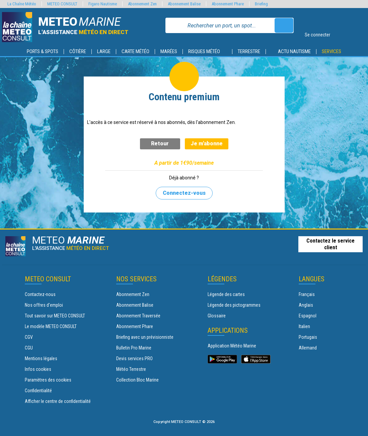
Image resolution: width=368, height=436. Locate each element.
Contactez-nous (40, 294)
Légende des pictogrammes (234, 305)
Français (307, 294)
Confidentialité (38, 390)
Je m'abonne (207, 143)
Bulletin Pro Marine (133, 347)
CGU (29, 347)
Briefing (261, 3)
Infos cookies (38, 369)
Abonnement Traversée (138, 315)
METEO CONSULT (62, 3)
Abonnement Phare (134, 326)
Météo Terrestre (131, 369)
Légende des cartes (226, 294)
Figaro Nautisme (102, 3)
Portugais (308, 337)
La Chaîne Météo (21, 3)
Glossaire (217, 315)
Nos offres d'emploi (44, 305)
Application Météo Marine (232, 345)
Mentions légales (41, 358)
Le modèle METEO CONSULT (51, 326)
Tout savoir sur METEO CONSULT (55, 315)
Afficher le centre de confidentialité (58, 401)
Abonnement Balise (134, 305)
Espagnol (307, 315)
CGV (29, 337)
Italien (304, 326)
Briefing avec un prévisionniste (144, 337)
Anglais (306, 305)
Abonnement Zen (132, 294)
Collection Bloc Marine (137, 380)
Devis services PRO (134, 358)
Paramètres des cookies (48, 380)
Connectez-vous (184, 193)
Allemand (308, 347)
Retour (160, 143)
